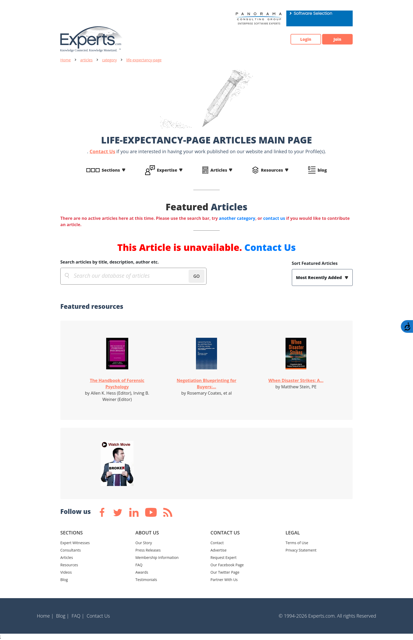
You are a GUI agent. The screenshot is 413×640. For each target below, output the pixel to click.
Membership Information (157, 557)
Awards (141, 572)
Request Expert (223, 557)
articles (86, 59)
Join (335, 39)
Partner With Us (224, 579)
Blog (64, 579)
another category (237, 218)
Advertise (218, 550)
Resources (272, 170)
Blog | (62, 616)
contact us (274, 218)
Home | (45, 616)
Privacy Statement (301, 550)
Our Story (143, 542)
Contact (217, 542)
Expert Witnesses (75, 542)
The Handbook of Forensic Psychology (117, 384)
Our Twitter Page (224, 572)
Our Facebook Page (227, 564)
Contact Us (102, 151)
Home (65, 59)
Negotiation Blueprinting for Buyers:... (207, 384)
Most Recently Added (319, 277)
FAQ (138, 564)
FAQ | (78, 616)
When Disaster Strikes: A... (295, 380)
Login (300, 39)
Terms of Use (297, 542)
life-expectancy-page (144, 59)
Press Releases (148, 550)
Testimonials (146, 579)
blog (322, 170)
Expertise (167, 170)
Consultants (70, 550)
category (109, 59)
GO (196, 276)
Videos (66, 572)
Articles (218, 170)
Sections (111, 170)
